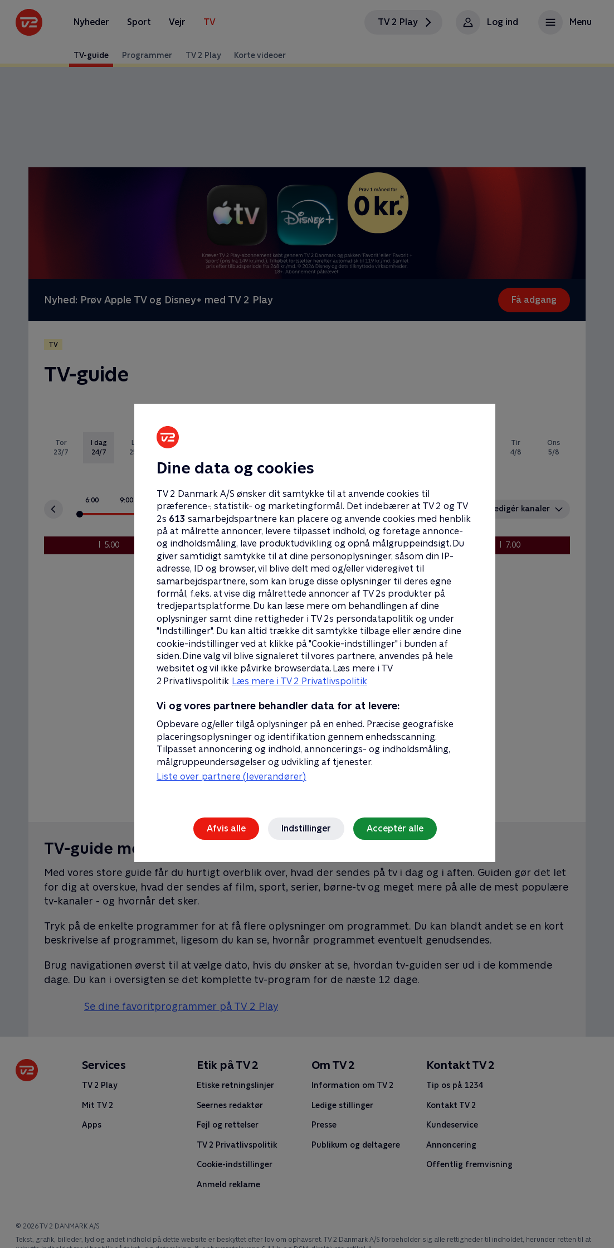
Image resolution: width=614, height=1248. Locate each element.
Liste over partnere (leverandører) (231, 776)
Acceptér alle (395, 828)
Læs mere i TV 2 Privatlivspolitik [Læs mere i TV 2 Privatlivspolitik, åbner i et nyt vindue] (299, 681)
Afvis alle (226, 828)
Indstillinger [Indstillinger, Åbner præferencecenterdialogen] (306, 828)
